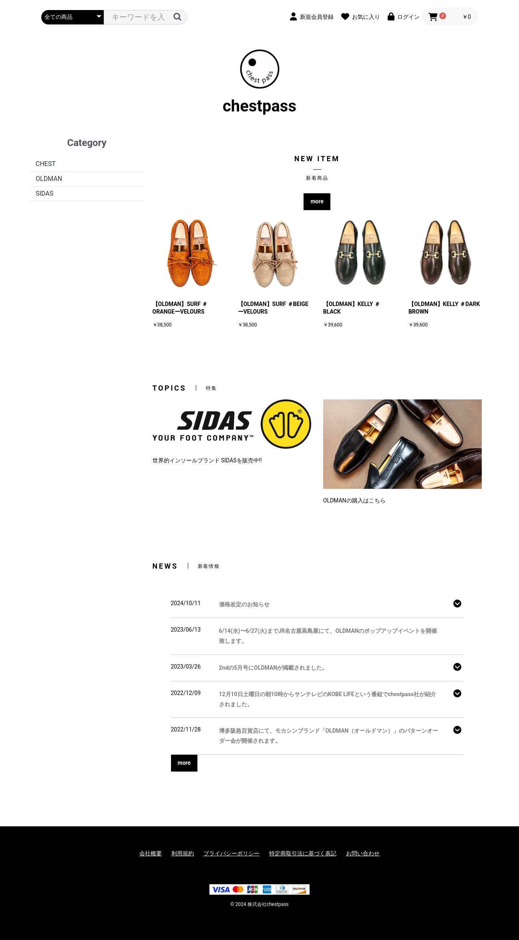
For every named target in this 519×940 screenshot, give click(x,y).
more (317, 201)
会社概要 (150, 853)
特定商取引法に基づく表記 (302, 853)
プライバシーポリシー (231, 853)
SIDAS (44, 193)
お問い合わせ (363, 853)
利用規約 (182, 853)
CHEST (46, 164)
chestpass (259, 82)
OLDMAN (49, 178)
